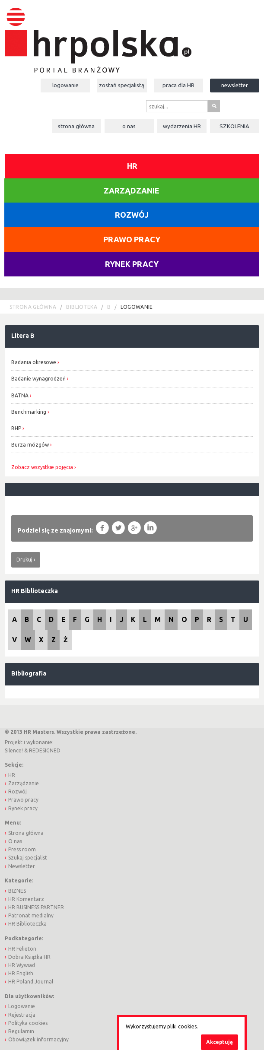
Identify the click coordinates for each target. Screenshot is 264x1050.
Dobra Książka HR (29, 957)
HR (132, 166)
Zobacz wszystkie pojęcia (42, 467)
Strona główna (76, 126)
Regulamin (21, 1031)
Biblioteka (81, 307)
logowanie (137, 307)
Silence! (14, 750)
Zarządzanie (131, 190)
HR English (20, 973)
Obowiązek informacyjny (38, 1039)
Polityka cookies (28, 1023)
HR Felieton (22, 949)
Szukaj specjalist (27, 857)
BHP (16, 428)
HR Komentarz (26, 899)
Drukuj (24, 559)
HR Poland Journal (30, 981)
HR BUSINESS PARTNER (36, 907)
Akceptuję (219, 1042)
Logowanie (65, 85)
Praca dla (178, 85)
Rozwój (132, 214)
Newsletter (234, 85)
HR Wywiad (21, 965)
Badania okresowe (33, 362)
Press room (22, 849)
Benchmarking (28, 412)
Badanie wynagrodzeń (38, 378)
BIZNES (17, 891)
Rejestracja (21, 1015)
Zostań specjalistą (121, 85)
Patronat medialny (31, 915)
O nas (129, 126)
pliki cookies (182, 1026)
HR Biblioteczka (34, 590)
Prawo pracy (131, 239)
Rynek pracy (132, 264)
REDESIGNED (44, 750)
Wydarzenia (182, 126)
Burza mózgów (30, 444)
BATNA (20, 395)
